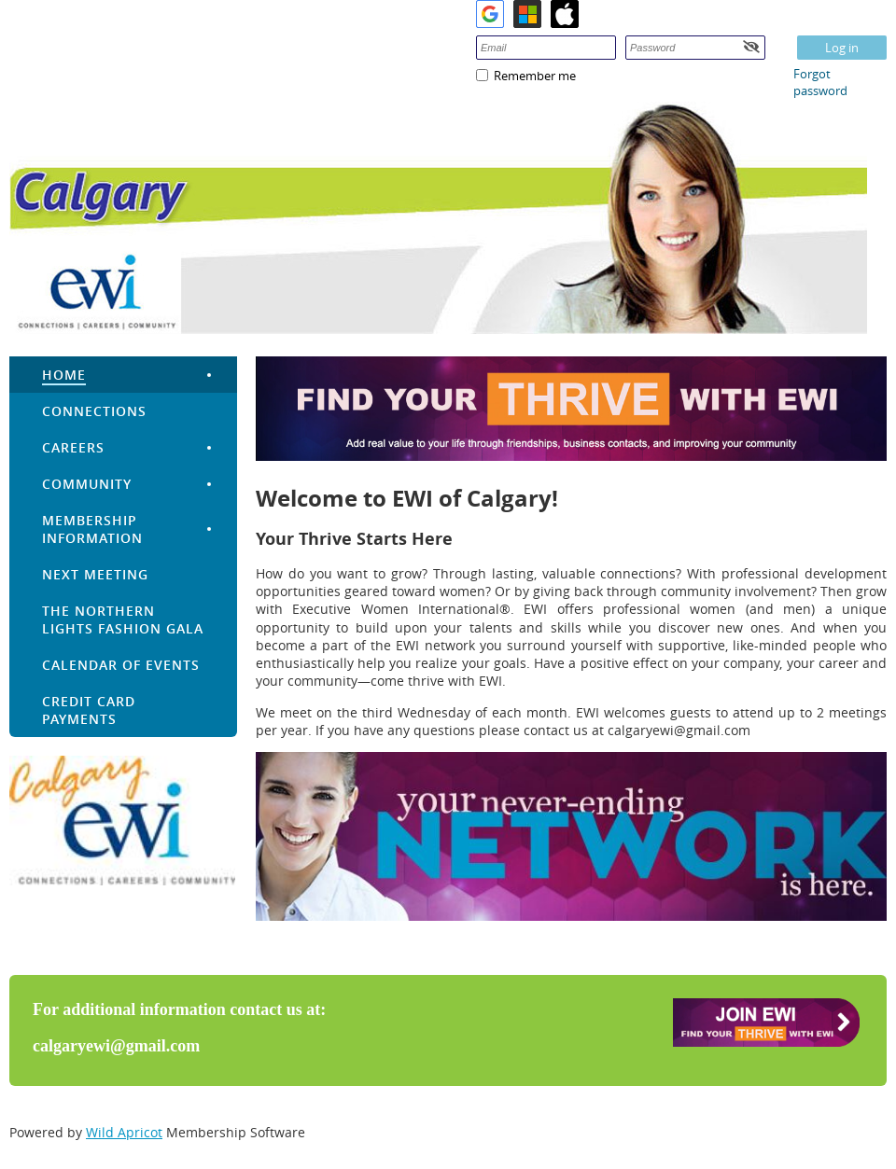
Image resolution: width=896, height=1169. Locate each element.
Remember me (535, 75)
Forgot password (820, 82)
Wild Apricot (124, 1132)
